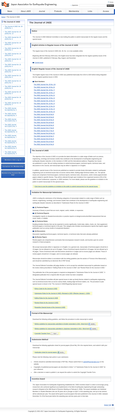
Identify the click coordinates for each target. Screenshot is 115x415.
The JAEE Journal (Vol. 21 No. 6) (44, 106)
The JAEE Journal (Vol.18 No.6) (44, 122)
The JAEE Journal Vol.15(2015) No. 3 (11, 142)
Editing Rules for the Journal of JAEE (46, 298)
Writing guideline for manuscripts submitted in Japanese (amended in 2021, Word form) (66, 329)
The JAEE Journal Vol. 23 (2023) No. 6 (13, 54)
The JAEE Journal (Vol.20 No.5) (44, 114)
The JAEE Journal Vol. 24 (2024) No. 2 (13, 49)
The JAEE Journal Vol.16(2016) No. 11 (11, 131)
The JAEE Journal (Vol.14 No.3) (44, 144)
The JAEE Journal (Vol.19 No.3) (44, 120)
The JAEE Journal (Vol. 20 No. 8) (44, 112)
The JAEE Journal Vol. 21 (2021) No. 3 (13, 81)
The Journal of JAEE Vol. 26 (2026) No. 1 (14, 27)
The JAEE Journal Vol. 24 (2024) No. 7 (13, 43)
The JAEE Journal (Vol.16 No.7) (44, 136)
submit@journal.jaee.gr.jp (91, 362)
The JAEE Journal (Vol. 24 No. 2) (44, 93)
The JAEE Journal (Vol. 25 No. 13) (45, 84)
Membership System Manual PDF (13, 174)
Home (3, 17)
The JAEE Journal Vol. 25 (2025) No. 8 (13, 38)
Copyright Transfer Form (46, 333)
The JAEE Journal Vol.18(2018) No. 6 (11, 109)
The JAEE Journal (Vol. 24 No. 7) (44, 90)
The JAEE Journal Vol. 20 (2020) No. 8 (13, 87)
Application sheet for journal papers (50, 352)
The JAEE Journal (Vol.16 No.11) (44, 133)
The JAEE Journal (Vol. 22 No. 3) (44, 103)
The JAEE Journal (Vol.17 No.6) (44, 128)
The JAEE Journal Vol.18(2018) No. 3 (11, 114)
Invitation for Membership (12, 166)
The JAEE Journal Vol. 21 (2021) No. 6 (13, 76)
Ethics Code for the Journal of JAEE (46, 288)
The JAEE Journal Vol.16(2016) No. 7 (11, 136)
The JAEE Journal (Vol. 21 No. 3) (44, 109)
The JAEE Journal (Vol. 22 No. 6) (44, 101)
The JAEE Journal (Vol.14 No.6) (44, 141)
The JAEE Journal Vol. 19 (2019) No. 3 (13, 103)
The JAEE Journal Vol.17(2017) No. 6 (11, 120)
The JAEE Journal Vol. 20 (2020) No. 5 (13, 92)
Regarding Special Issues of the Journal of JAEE (50, 307)
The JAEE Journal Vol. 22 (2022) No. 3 (13, 71)
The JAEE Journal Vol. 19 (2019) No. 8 (13, 98)
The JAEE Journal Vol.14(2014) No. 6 (11, 147)
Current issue (39, 62)
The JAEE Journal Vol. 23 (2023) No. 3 (13, 60)
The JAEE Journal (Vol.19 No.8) (44, 117)
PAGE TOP (107, 405)
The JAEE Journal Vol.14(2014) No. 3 (11, 153)
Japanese (75, 5)
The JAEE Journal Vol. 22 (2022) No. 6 (13, 65)
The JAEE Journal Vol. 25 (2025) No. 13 (13, 32)
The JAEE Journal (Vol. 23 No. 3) (44, 98)
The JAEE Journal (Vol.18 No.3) (44, 125)
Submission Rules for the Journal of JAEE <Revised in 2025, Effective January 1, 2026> (62, 293)
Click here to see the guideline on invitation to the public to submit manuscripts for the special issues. (66, 186)
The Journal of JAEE (11, 22)
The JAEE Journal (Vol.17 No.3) (44, 131)
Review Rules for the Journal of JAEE (46, 303)
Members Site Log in (13, 160)
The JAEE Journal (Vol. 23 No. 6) (44, 95)
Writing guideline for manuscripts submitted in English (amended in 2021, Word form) (65, 324)
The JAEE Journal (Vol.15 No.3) (44, 139)
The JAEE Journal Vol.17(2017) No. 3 (11, 125)
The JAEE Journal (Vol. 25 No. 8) (44, 87)
